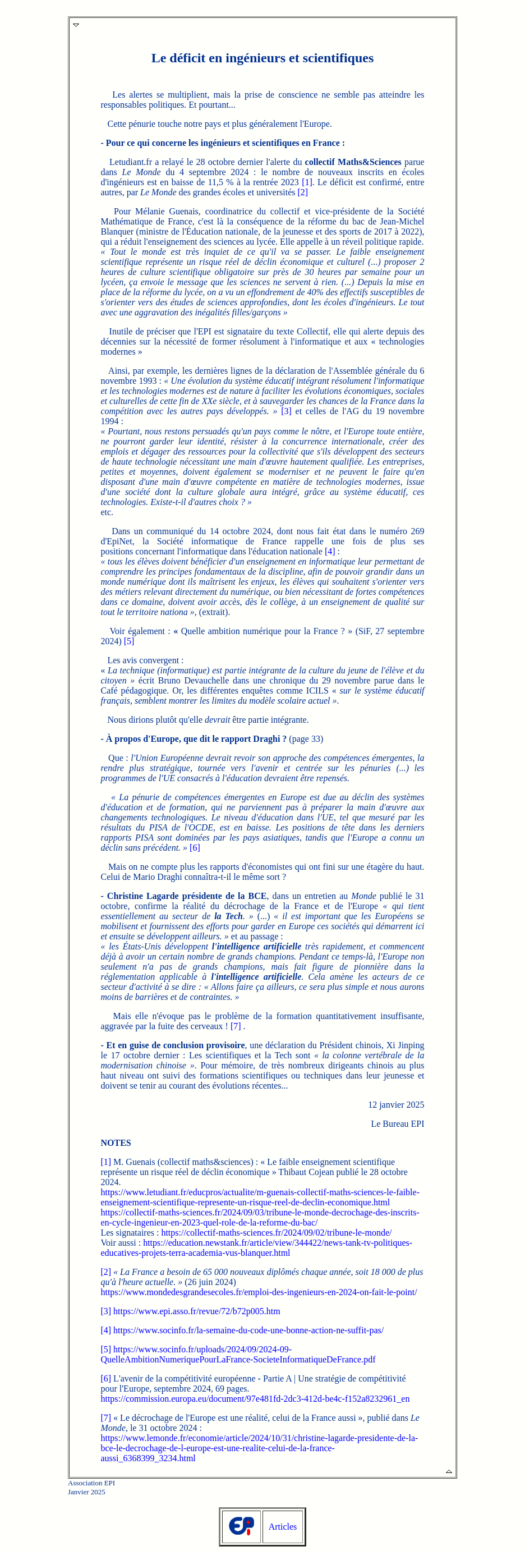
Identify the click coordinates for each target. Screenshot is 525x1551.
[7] (236, 1026)
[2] (302, 192)
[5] (129, 641)
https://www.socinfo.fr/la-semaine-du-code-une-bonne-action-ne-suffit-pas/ (248, 1330)
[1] (307, 182)
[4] (330, 551)
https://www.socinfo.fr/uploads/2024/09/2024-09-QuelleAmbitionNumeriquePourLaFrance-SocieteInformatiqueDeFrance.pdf (237, 1354)
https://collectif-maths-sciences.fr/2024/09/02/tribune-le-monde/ (276, 1232)
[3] (286, 411)
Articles (283, 1526)
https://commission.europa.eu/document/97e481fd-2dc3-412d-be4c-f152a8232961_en (254, 1398)
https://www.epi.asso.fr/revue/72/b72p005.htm (196, 1311)
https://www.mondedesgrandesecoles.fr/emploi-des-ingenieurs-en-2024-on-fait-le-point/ (258, 1292)
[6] (195, 847)
